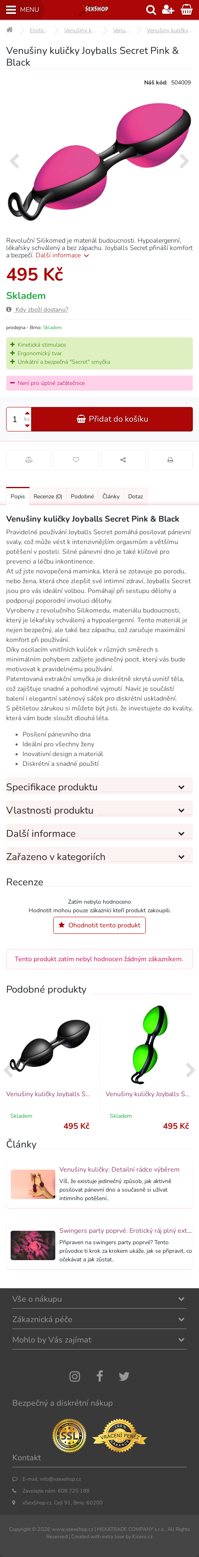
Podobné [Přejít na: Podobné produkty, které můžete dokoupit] (82, 496)
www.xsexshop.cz (72, 1529)
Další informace (64, 255)
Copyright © (22, 1529)
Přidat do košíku (112, 419)
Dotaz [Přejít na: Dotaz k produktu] (135, 496)
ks (27, 419)
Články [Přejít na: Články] (111, 496)
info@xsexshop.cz (60, 1478)
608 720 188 (74, 1490)
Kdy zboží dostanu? (37, 309)
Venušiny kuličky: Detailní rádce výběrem (119, 1169)
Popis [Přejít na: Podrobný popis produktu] (18, 496)
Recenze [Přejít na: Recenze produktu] (48, 496)
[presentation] (14, 161)
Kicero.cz (142, 1536)
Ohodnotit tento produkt (99, 925)
